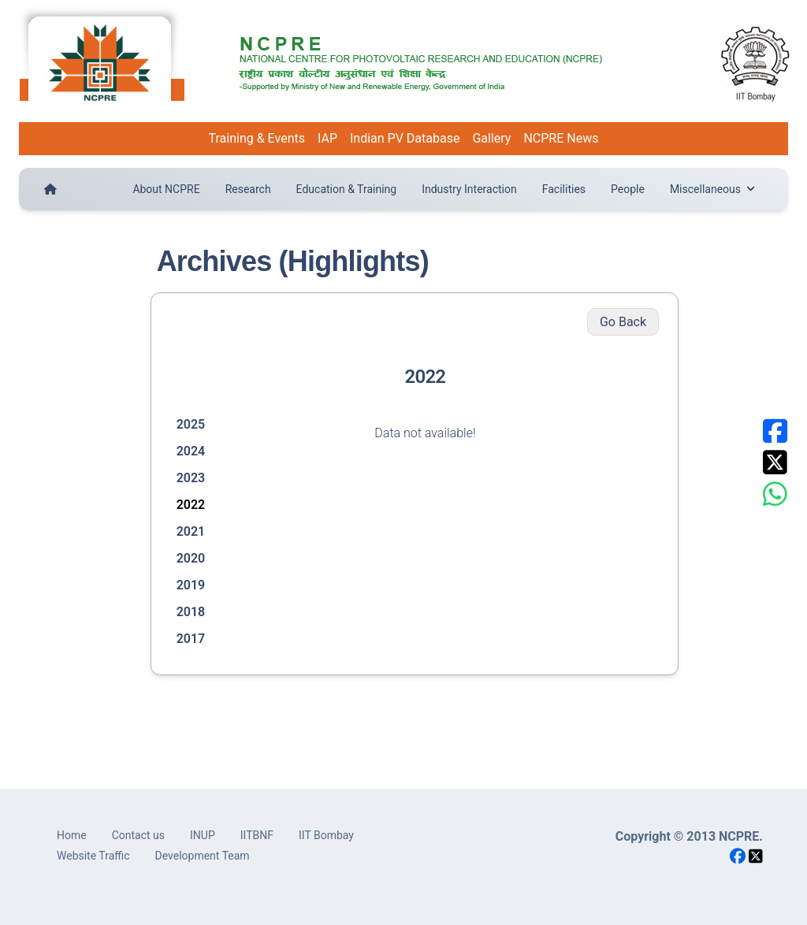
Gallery (491, 138)
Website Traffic (93, 855)
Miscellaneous (712, 189)
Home (72, 835)
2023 (191, 477)
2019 (191, 585)
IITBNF (256, 835)
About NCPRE (165, 189)
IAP (327, 138)
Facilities (564, 189)
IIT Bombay (326, 835)
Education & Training (346, 189)
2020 (191, 558)
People (628, 189)
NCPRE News (560, 138)
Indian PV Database (404, 138)
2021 (191, 531)
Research (248, 189)
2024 (191, 451)
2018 (191, 611)
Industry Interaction (469, 189)
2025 (191, 424)
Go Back (623, 321)
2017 (191, 638)
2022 (191, 504)
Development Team (202, 855)
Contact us (138, 835)
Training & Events (257, 138)
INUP (202, 835)
